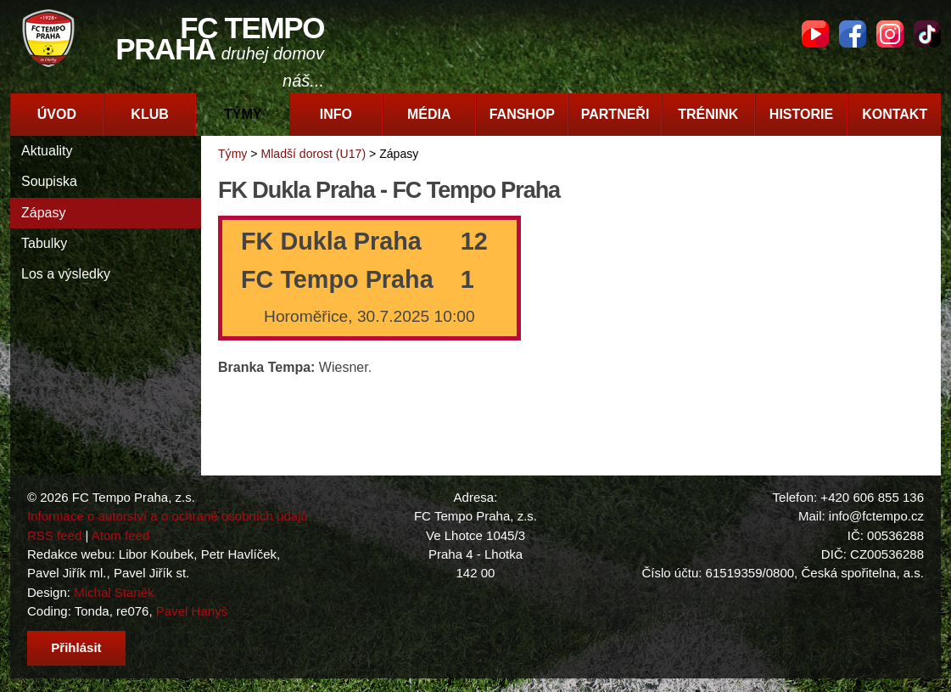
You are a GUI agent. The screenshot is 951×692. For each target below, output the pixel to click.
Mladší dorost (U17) (313, 153)
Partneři (615, 114)
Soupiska (49, 181)
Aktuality (46, 150)
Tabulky (44, 243)
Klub (149, 114)
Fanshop (522, 114)
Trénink (708, 114)
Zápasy (43, 212)
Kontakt (894, 114)
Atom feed (121, 535)
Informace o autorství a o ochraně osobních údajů (167, 516)
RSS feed (54, 535)
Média (429, 114)
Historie (801, 114)
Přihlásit (76, 647)
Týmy (242, 114)
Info (336, 114)
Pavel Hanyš (191, 611)
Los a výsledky (65, 274)
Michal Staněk (114, 592)
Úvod (56, 114)
